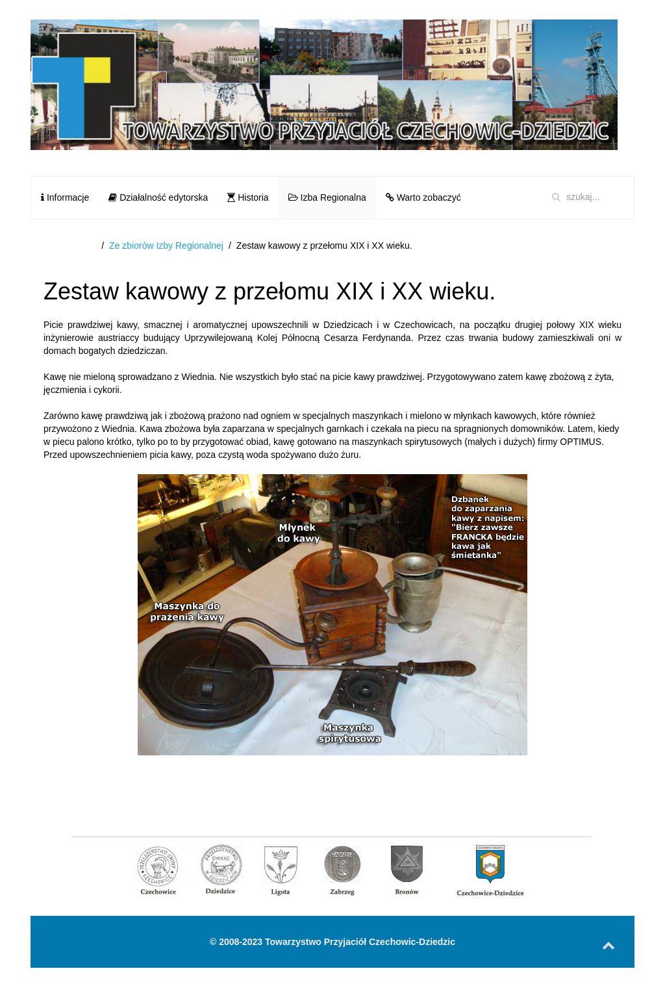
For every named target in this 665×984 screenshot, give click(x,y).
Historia (247, 197)
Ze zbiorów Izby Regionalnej (166, 245)
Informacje (65, 197)
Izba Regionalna (327, 197)
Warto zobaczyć (423, 197)
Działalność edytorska (158, 197)
